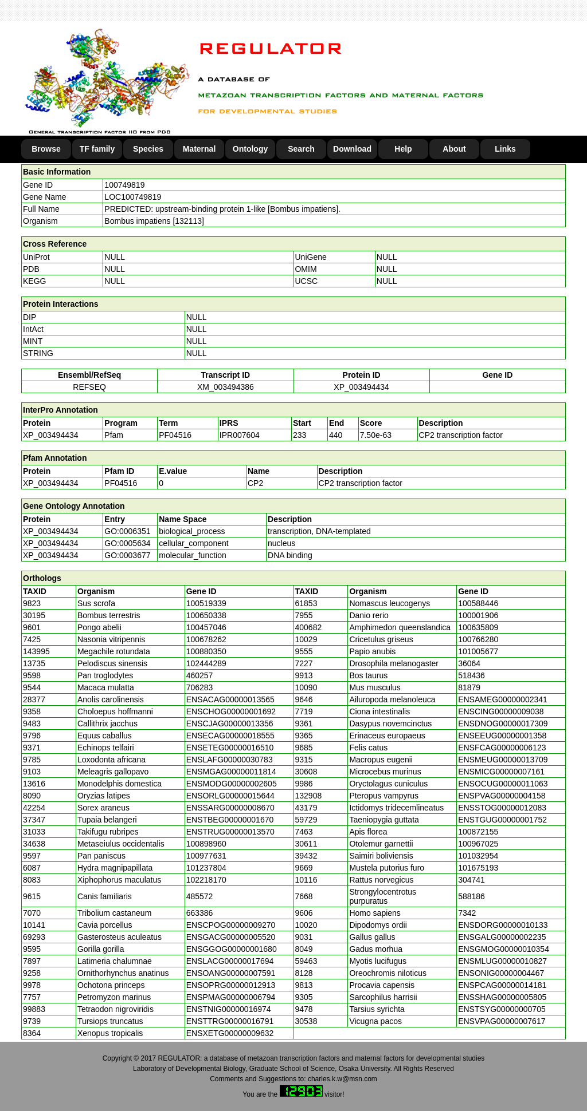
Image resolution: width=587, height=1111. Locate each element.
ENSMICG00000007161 (501, 771)
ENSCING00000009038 (500, 711)
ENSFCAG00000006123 (502, 747)
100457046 (206, 627)
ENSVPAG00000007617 (501, 1021)
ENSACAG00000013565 (230, 699)
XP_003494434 (361, 387)
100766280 (478, 639)
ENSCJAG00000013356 (229, 723)
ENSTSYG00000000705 (502, 1009)
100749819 (124, 184)
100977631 (206, 855)
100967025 (478, 843)
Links (505, 148)
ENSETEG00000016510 (230, 747)
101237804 (206, 867)
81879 (469, 687)
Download (352, 148)
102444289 (206, 663)
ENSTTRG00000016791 (230, 1021)
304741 (471, 879)
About (454, 148)
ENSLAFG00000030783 (229, 759)
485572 (199, 896)
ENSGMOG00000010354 (503, 949)
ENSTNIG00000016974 (228, 1009)
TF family (97, 148)
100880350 (206, 651)
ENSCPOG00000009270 (231, 925)
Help (403, 148)
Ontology (250, 148)
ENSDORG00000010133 (502, 925)
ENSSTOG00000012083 (502, 807)
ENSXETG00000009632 (230, 1033)
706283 (199, 687)
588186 (471, 896)
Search (301, 148)
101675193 (478, 867)
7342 (467, 913)
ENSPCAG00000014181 (502, 985)
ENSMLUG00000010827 (502, 961)
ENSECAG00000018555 (230, 735)
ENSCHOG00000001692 (231, 711)
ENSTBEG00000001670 (230, 819)
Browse (46, 148)
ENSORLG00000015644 (230, 795)
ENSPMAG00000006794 (231, 997)
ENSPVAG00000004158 (501, 795)
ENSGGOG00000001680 (231, 949)
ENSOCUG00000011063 (502, 783)
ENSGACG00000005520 (231, 937)
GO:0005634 (127, 543)
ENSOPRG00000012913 (231, 985)
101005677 (478, 651)
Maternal (199, 148)
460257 (199, 675)
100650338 (206, 615)
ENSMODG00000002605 (231, 783)
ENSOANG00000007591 (231, 973)
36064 (469, 663)
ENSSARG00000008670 (230, 807)
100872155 (478, 831)
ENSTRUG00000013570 (230, 831)
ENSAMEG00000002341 (502, 699)
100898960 (206, 843)
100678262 (206, 639)
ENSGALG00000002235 (502, 937)
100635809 (478, 627)
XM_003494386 (225, 387)
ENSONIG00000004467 (501, 973)
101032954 (478, 855)
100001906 (478, 615)
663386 (199, 913)
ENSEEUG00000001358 (502, 735)
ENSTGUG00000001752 (502, 819)
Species (148, 148)
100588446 (478, 603)
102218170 (206, 879)
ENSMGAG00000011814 (231, 771)
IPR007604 (240, 435)
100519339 (206, 603)
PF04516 (120, 483)
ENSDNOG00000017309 (502, 723)
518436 (471, 675)
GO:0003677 (127, 555)
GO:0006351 (127, 531)
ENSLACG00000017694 (230, 961)
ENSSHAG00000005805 (502, 997)
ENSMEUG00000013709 (502, 759)
